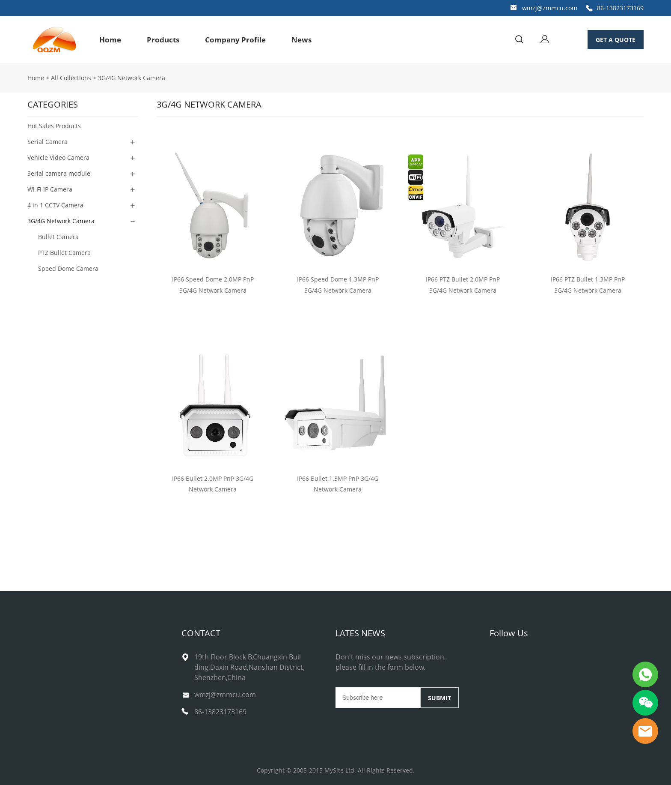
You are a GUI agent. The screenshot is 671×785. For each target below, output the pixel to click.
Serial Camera (47, 142)
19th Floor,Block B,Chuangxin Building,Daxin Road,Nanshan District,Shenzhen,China (249, 667)
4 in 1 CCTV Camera (55, 205)
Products (163, 40)
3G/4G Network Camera (131, 78)
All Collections (71, 78)
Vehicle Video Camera (58, 157)
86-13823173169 (620, 8)
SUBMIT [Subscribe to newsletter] (439, 698)
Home (110, 40)
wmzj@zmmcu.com (549, 8)
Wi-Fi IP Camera (49, 189)
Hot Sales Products (54, 126)
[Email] (378, 697)
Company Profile (235, 40)
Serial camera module (58, 173)
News (301, 40)
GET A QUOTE (615, 40)
